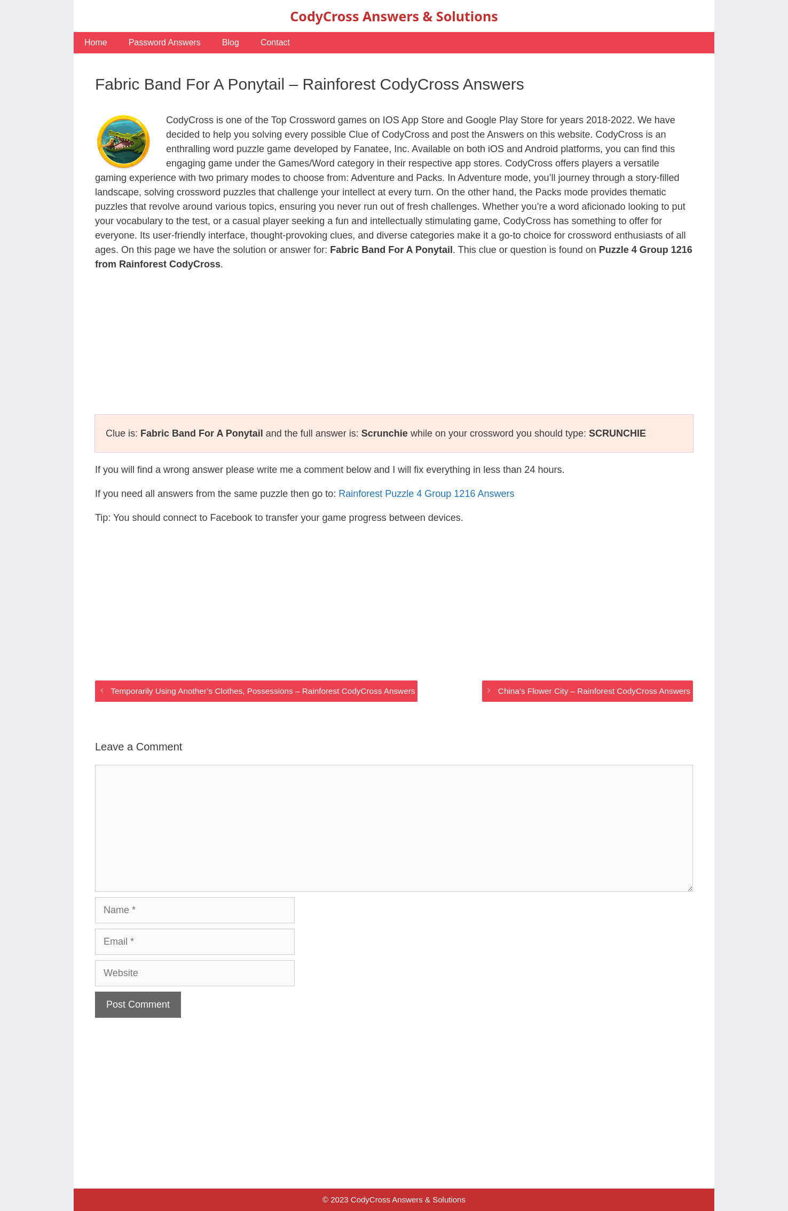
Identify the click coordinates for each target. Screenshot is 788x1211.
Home (95, 42)
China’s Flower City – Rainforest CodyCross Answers (594, 690)
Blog (230, 42)
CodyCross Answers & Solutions (394, 16)
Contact (275, 42)
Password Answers (165, 42)
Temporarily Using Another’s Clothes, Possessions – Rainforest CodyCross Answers (263, 690)
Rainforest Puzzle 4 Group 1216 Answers (426, 493)
